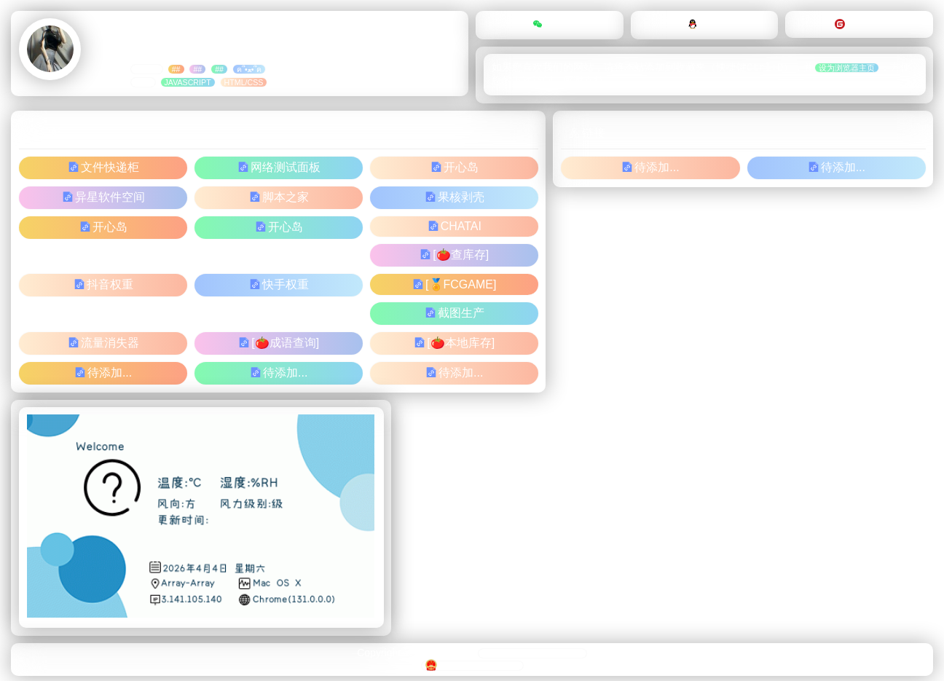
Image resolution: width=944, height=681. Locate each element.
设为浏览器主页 (847, 69)
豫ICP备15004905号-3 (472, 667)
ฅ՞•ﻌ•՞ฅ (249, 69)
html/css (244, 82)
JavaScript (188, 82)
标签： (147, 69)
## (176, 69)
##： (143, 82)
